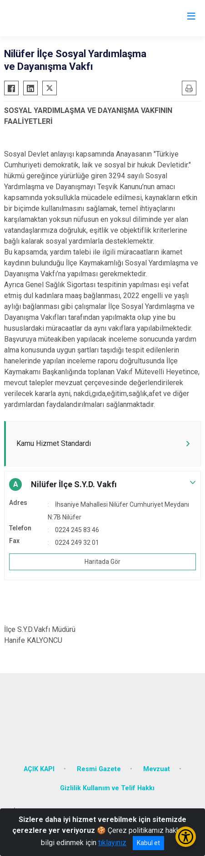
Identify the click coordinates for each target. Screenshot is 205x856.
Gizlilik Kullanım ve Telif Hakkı (107, 788)
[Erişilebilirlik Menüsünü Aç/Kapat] (185, 837)
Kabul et (148, 842)
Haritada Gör (102, 561)
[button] (102, 484)
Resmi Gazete (99, 769)
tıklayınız (112, 842)
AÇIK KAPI (39, 769)
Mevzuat (156, 769)
